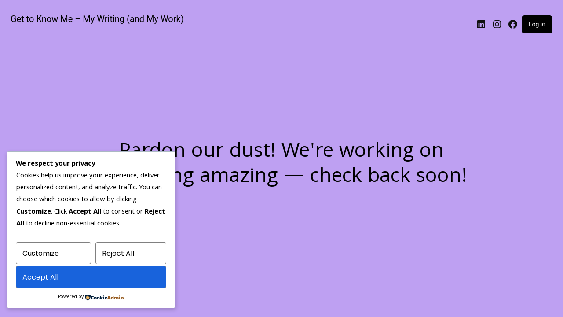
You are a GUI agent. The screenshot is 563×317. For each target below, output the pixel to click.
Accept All (40, 277)
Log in (537, 24)
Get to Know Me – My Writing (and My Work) (97, 19)
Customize (40, 253)
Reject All (118, 253)
